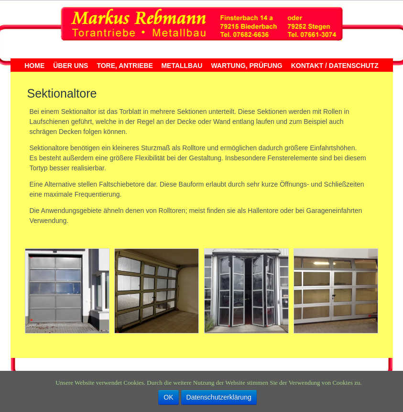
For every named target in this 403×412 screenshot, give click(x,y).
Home (34, 66)
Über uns (70, 66)
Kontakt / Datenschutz (335, 66)
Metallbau (181, 66)
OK (168, 397)
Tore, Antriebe (124, 66)
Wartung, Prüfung (246, 66)
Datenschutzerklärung (218, 397)
